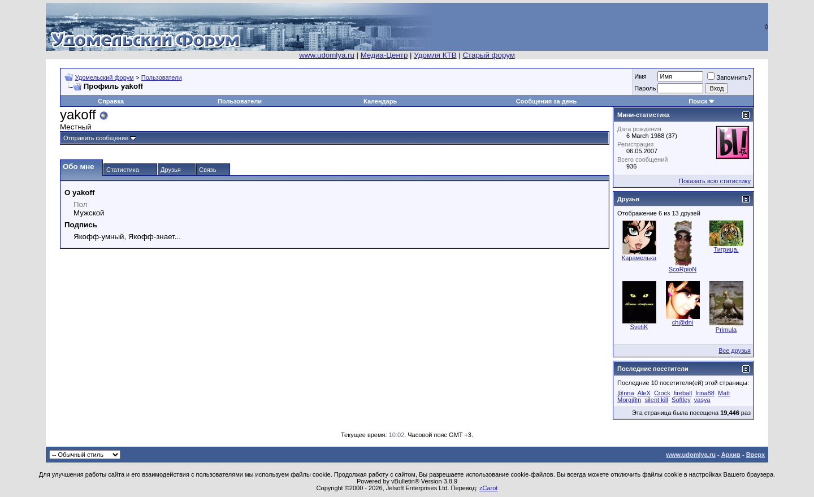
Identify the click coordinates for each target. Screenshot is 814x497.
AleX (644, 393)
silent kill (656, 399)
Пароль (645, 88)
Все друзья (734, 350)
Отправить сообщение (95, 138)
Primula (726, 329)
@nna (625, 393)
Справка (111, 101)
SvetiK (639, 326)
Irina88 (705, 393)
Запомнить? (729, 77)
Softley (681, 399)
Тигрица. (725, 249)
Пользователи (161, 77)
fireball (683, 393)
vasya (702, 399)
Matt (724, 393)
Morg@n (629, 399)
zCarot (488, 488)
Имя (640, 76)
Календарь (380, 101)
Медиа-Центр (384, 55)
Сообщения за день (546, 101)
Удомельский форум (104, 77)
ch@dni (682, 322)
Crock (662, 393)
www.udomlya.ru (326, 55)
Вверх (755, 454)
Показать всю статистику (715, 181)
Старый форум (488, 55)
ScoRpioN (683, 269)
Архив (731, 454)
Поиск (698, 101)
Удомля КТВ (435, 55)
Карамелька (639, 257)
